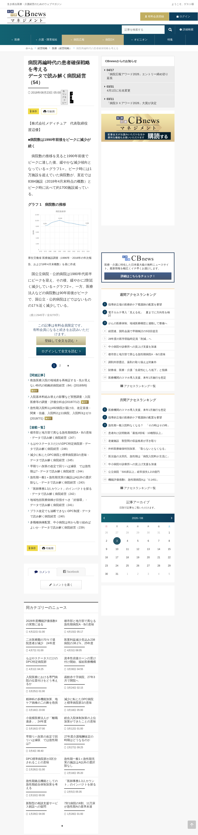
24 (117, 565)
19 (138, 557)
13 (148, 549)
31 (158, 532)
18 (127, 557)
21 (158, 557)
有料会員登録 (156, 16)
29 (138, 532)
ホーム (29, 48)
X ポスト (71, 97)
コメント (42, 572)
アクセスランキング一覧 (138, 386)
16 (106, 557)
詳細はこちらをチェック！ (138, 276)
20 (148, 557)
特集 (170, 39)
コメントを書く (61, 584)
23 (106, 565)
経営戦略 (42, 48)
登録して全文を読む (61, 340)
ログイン (184, 16)
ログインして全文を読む (61, 351)
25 (127, 565)
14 (158, 549)
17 (117, 557)
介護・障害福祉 (46, 39)
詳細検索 (188, 29)
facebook (71, 571)
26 (106, 532)
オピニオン (139, 39)
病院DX (108, 39)
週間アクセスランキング (138, 294)
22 (169, 557)
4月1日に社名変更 (118, 88)
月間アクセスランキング (138, 400)
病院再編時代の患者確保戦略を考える (97, 48)
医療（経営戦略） (62, 48)
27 (117, 532)
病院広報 (77, 39)
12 (138, 549)
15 (169, 549)
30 (148, 532)
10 (117, 549)
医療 (15, 39)
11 (127, 549)
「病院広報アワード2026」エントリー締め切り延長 (137, 74)
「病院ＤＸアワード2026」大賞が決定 (132, 101)
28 (127, 532)
